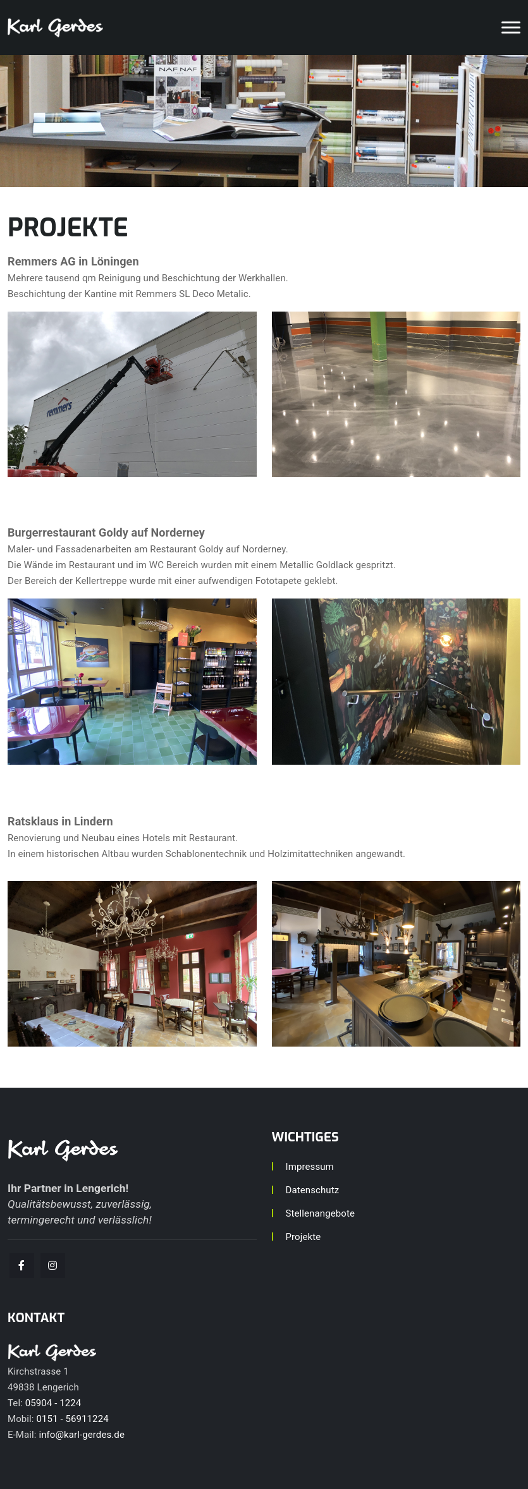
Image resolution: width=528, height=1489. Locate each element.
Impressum (310, 1167)
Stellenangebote (320, 1214)
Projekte (303, 1237)
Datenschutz (313, 1190)
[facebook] (21, 1265)
